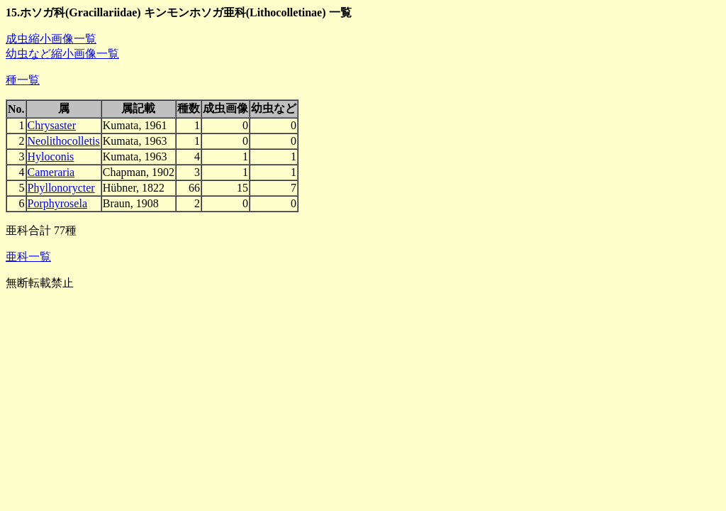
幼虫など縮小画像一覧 (62, 54)
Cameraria (51, 172)
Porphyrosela (57, 203)
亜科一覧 (28, 257)
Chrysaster (52, 125)
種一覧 (23, 80)
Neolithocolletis (64, 141)
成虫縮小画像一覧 (51, 39)
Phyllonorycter (61, 188)
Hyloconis (51, 156)
